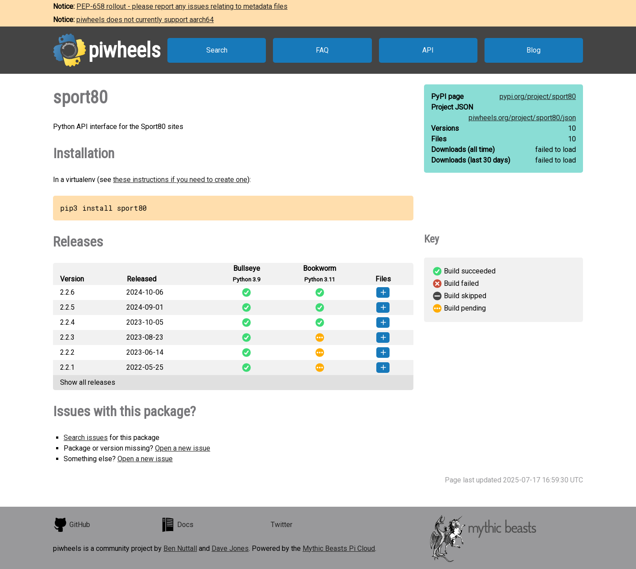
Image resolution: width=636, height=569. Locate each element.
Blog (533, 50)
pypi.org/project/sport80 (538, 96)
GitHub (71, 525)
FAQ (322, 50)
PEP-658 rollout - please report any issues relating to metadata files (182, 6)
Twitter (281, 524)
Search (216, 50)
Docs (177, 525)
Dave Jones (230, 548)
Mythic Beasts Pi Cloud (339, 548)
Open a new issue (182, 448)
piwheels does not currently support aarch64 (145, 19)
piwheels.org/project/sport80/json (522, 118)
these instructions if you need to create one (180, 179)
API (428, 50)
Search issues (86, 437)
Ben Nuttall (180, 548)
